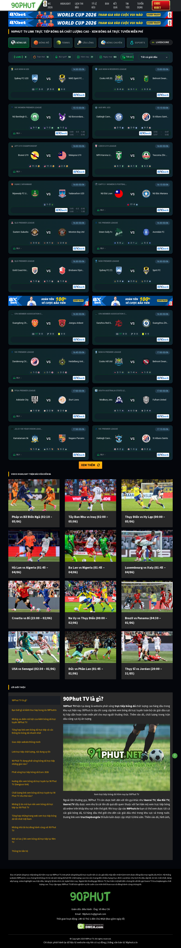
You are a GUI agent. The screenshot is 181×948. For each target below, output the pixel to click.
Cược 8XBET (157, 5)
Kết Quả (115, 5)
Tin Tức (127, 5)
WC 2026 (50, 5)
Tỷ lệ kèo (94, 5)
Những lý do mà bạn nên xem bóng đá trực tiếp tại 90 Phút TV (32, 806)
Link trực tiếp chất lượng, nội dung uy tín (31, 751)
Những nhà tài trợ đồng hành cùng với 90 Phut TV (34, 829)
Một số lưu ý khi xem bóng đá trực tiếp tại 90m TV (34, 840)
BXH (107, 3)
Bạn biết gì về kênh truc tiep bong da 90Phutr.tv (34, 710)
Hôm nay (85, 57)
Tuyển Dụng (140, 5)
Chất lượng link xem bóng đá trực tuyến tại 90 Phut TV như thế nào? (33, 794)
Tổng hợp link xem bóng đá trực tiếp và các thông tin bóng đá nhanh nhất (32, 731)
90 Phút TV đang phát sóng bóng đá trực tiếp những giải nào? (33, 762)
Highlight (65, 3)
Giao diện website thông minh (26, 742)
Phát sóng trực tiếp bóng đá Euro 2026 (30, 772)
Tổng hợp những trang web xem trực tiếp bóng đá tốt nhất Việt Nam (34, 817)
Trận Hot (41, 57)
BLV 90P (63, 57)
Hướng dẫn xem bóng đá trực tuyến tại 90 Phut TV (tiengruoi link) (34, 783)
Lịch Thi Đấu (79, 5)
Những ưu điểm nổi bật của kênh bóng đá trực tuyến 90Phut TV (34, 721)
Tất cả (129, 57)
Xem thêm (90, 465)
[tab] (18, 43)
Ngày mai (108, 57)
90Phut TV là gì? (19, 700)
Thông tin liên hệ (20, 851)
